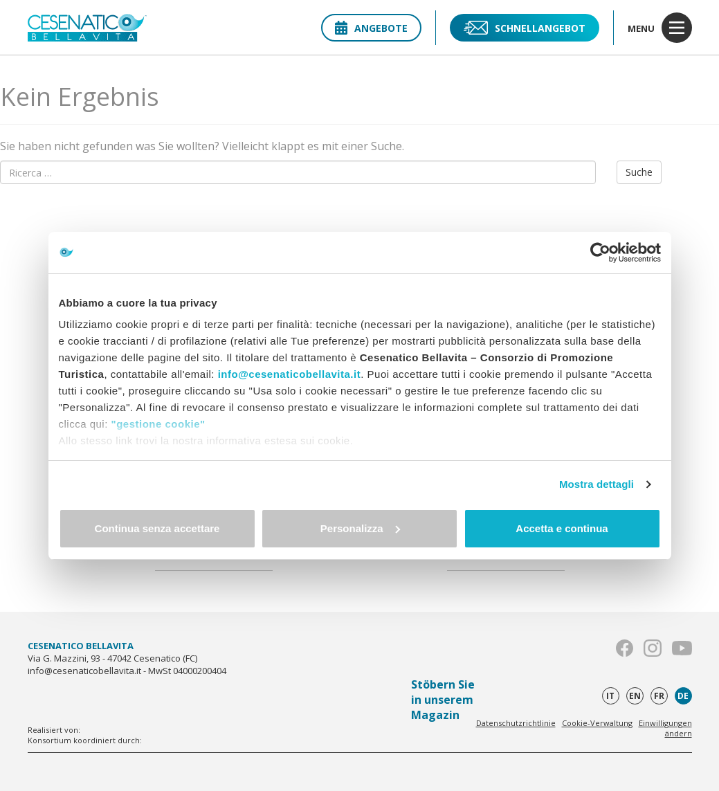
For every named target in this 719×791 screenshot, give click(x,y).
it (610, 696)
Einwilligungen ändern (665, 728)
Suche (639, 172)
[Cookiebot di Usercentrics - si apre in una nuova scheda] (600, 252)
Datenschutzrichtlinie (516, 723)
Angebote (371, 28)
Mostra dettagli (596, 484)
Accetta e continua (562, 528)
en (635, 696)
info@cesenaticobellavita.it (289, 374)
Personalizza (360, 528)
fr (659, 696)
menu (660, 27)
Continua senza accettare (157, 528)
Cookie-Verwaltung (597, 723)
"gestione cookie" (158, 424)
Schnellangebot (524, 28)
